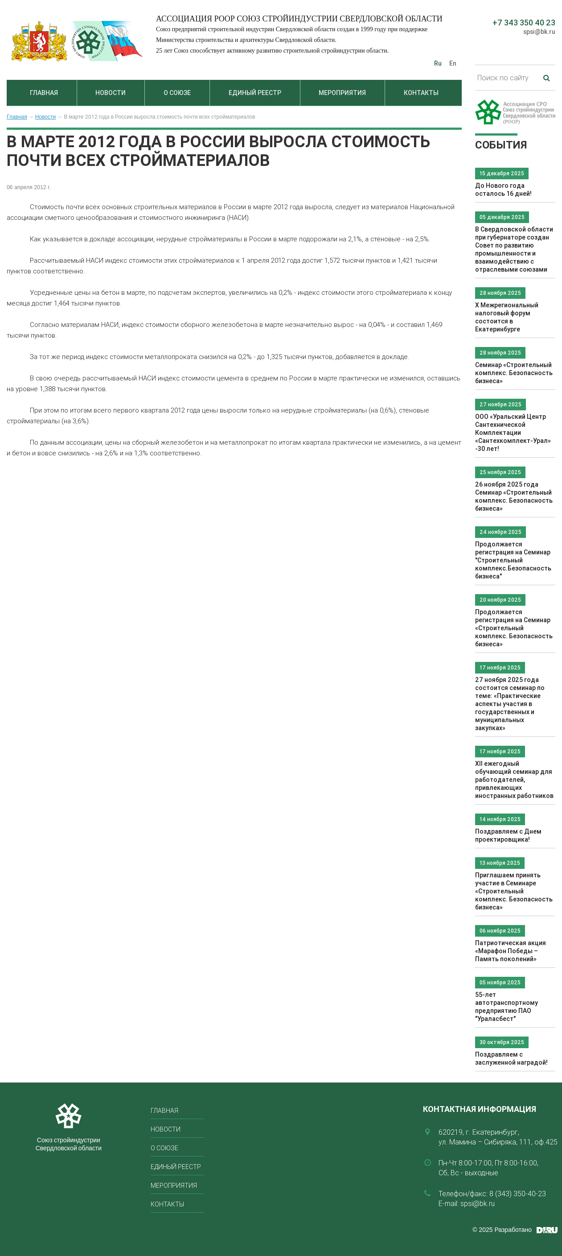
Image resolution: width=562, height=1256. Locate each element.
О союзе (177, 93)
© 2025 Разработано (502, 1229)
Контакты (421, 93)
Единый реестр (255, 93)
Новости (110, 93)
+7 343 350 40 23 (523, 22)
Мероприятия (342, 93)
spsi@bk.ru (539, 32)
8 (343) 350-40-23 (517, 1193)
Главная (44, 93)
